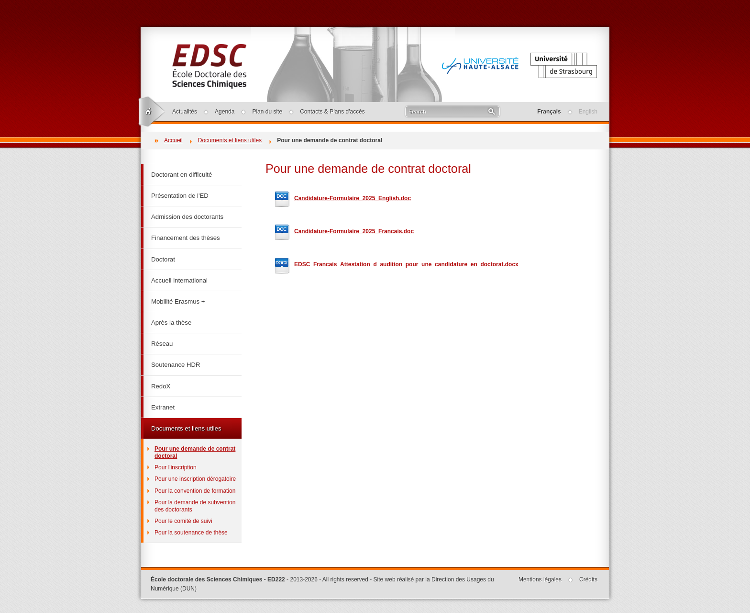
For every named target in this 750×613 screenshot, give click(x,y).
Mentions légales (540, 579)
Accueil (173, 140)
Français (549, 111)
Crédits (588, 579)
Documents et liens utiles (230, 140)
